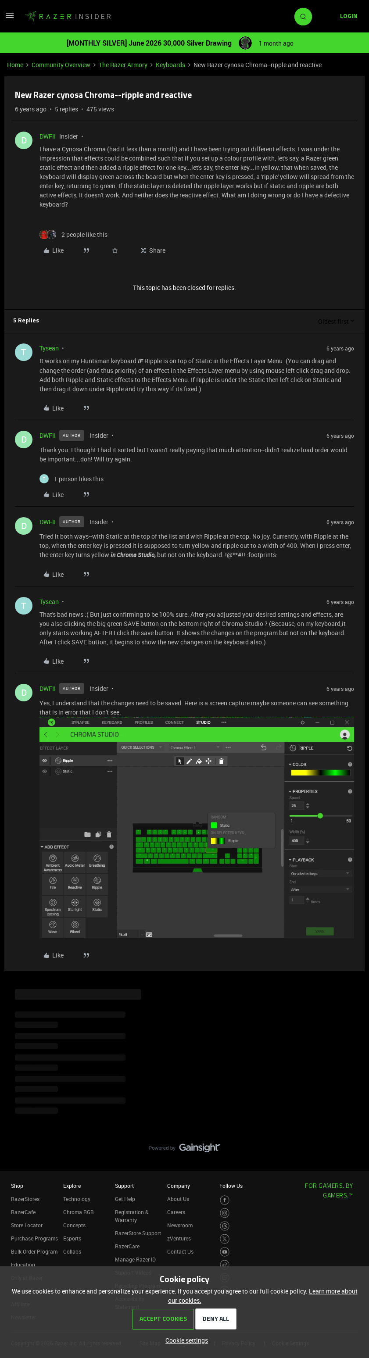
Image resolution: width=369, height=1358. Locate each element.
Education (23, 1264)
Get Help (125, 1198)
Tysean (49, 348)
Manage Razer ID (135, 1259)
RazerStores (25, 1198)
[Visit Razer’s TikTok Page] (224, 1264)
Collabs (72, 1251)
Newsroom (180, 1225)
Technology (76, 1198)
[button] (9, 18)
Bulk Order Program (34, 1251)
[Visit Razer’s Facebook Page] (224, 1200)
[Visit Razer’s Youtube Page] (224, 1252)
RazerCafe (23, 1211)
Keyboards (170, 65)
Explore (72, 1185)
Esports (72, 1238)
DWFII (47, 136)
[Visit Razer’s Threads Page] (224, 1226)
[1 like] (71, 478)
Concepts (74, 1225)
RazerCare (127, 1246)
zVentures (179, 1238)
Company (178, 1185)
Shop (17, 1185)
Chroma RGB (78, 1211)
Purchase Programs (34, 1238)
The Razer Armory (123, 65)
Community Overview (61, 65)
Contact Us (180, 1251)
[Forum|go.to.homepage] (68, 16)
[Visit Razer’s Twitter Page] (224, 1238)
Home (15, 65)
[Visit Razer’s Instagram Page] (224, 1213)
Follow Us (231, 1185)
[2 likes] (73, 234)
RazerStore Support (138, 1232)
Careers (176, 1211)
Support (124, 1185)
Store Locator (27, 1225)
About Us (178, 1198)
